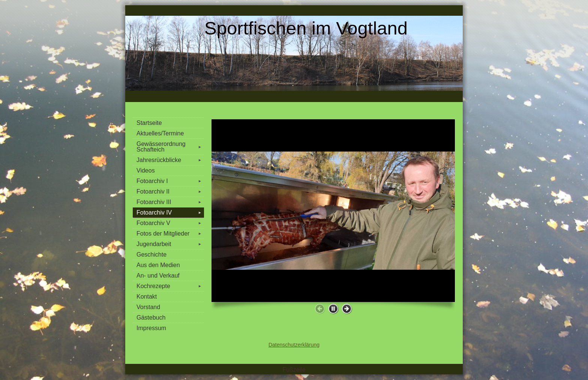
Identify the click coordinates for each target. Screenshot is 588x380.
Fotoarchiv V (170, 223)
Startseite (149, 123)
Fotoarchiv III (170, 202)
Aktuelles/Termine (160, 133)
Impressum (151, 328)
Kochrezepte (170, 286)
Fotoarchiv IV (170, 212)
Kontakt (146, 296)
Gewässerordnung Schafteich (170, 147)
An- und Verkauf (158, 275)
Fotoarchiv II (170, 191)
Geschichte (151, 254)
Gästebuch (150, 317)
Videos (145, 170)
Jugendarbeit (170, 244)
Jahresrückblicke (170, 160)
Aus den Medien (158, 265)
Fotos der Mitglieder (170, 233)
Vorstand (148, 307)
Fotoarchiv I (170, 181)
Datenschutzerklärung (294, 345)
